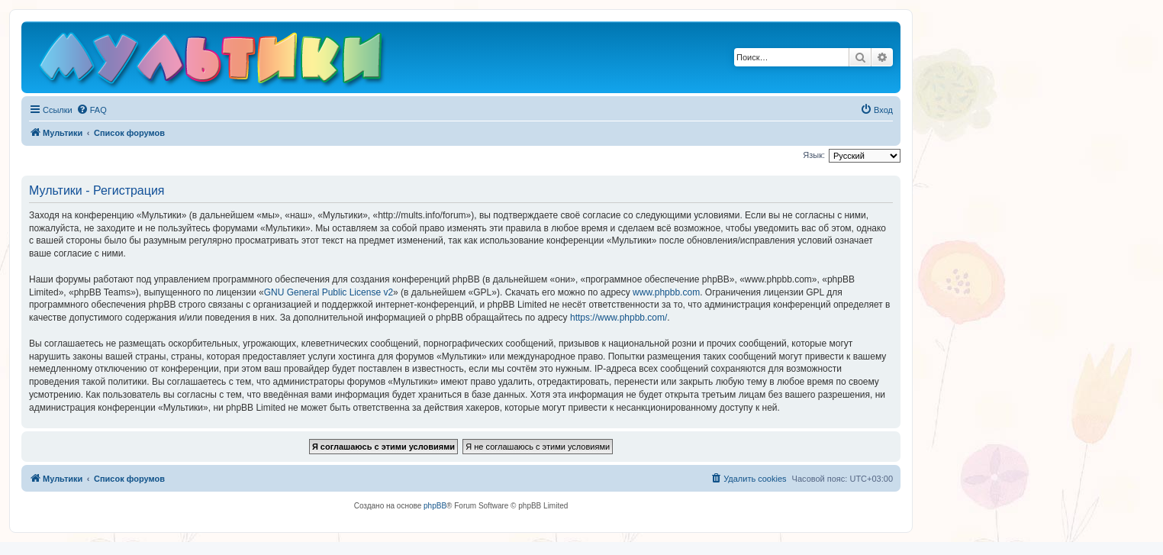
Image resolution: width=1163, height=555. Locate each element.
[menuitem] (91, 110)
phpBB (435, 506)
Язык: (814, 155)
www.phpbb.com (666, 292)
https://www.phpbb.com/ (618, 317)
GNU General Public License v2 (328, 292)
